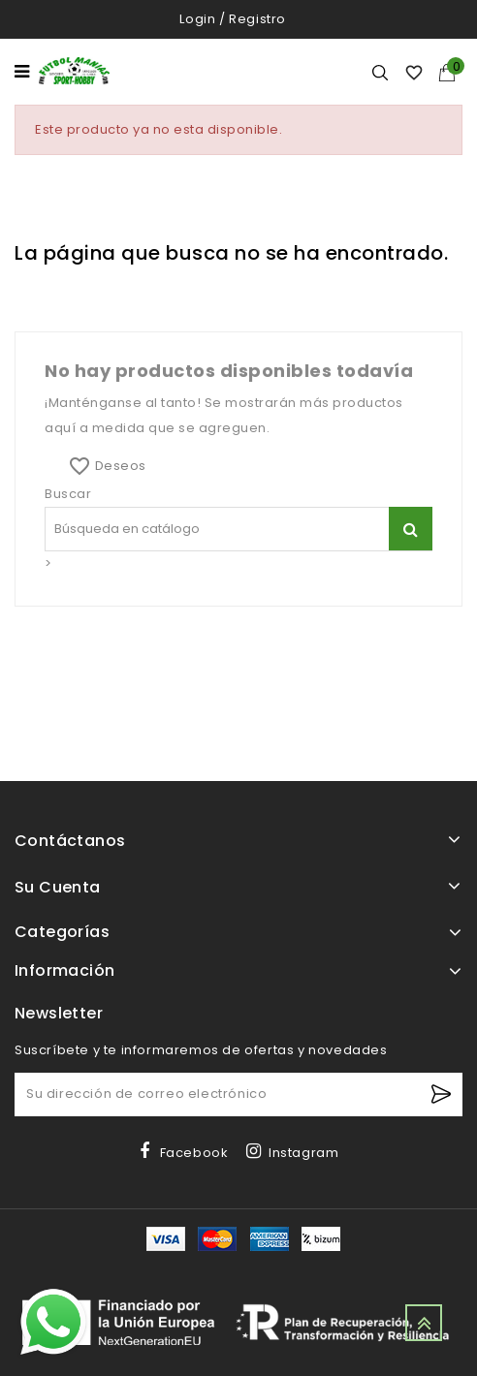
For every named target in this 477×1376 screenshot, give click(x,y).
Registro (257, 19)
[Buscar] (410, 528)
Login (197, 19)
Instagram (303, 1152)
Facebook (194, 1152)
